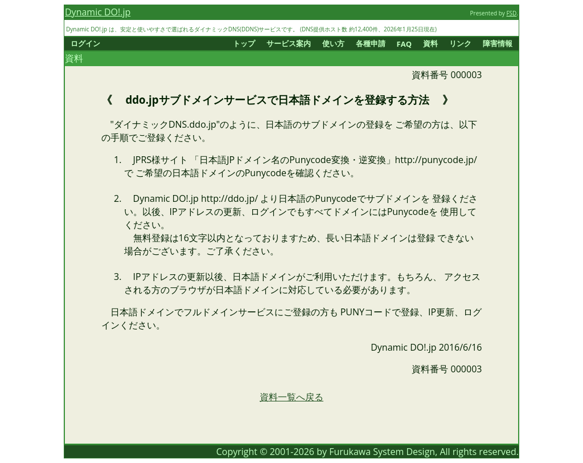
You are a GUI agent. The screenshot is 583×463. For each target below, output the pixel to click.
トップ (244, 43)
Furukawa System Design (382, 451)
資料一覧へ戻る (291, 397)
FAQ (404, 44)
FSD (511, 13)
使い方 (333, 43)
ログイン (85, 43)
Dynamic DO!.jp (97, 12)
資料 (430, 43)
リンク (460, 43)
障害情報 (497, 43)
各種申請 (370, 43)
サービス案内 (288, 43)
